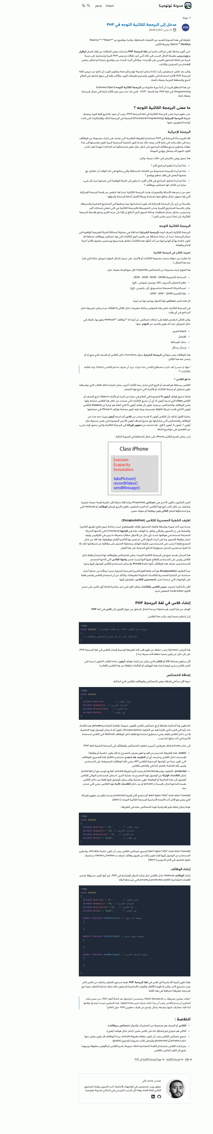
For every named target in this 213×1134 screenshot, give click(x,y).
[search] (60, 5)
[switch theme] (55, 5)
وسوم (70, 5)
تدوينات (81, 5)
